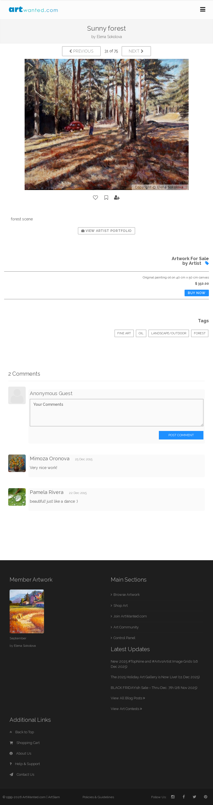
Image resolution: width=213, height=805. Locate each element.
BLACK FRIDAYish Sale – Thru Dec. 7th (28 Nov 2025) (154, 688)
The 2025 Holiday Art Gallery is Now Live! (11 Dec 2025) (155, 677)
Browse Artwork (126, 595)
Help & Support (25, 764)
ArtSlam (54, 797)
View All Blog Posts (128, 698)
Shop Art (120, 605)
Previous (81, 51)
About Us (20, 753)
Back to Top (22, 732)
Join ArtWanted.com (130, 616)
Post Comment (181, 435)
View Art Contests (126, 709)
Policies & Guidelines (98, 797)
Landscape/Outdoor (168, 333)
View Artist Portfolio (106, 231)
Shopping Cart (25, 743)
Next (136, 51)
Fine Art (124, 333)
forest (200, 333)
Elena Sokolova (109, 36)
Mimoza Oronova (49, 458)
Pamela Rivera (46, 492)
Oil (141, 333)
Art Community (126, 627)
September (18, 638)
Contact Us (22, 774)
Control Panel (124, 638)
